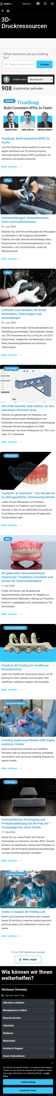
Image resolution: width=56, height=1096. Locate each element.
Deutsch (27, 4)
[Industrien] (28, 1025)
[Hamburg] (52, 3)
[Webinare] (28, 1033)
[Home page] (7, 11)
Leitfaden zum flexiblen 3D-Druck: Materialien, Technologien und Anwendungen (24, 314)
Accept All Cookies (28, 1090)
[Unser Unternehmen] (28, 1056)
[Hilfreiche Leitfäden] (28, 1002)
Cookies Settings (28, 1082)
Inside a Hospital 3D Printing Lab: (23, 912)
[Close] (52, 1063)
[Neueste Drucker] (28, 1018)
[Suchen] (44, 64)
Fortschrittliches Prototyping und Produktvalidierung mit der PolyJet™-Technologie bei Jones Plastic (26, 823)
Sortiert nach (19, 79)
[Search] (45, 3)
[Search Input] (19, 64)
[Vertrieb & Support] (28, 1048)
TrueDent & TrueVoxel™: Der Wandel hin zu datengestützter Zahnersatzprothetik (28, 495)
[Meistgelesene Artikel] (28, 1010)
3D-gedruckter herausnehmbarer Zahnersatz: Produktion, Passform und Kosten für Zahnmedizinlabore (27, 577)
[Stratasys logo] (6, 4)
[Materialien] (28, 1041)
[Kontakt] (38, 3)
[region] (28, 1077)
